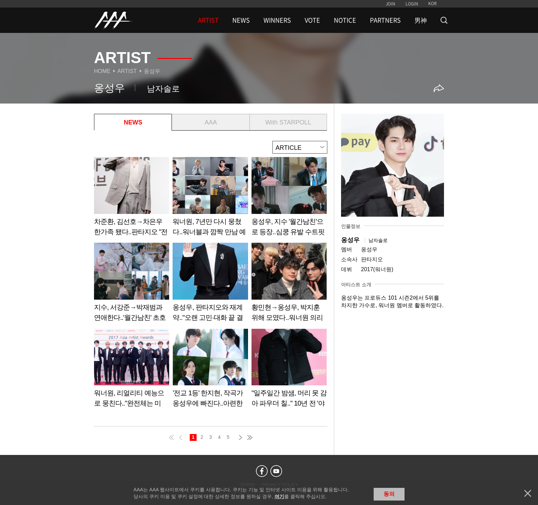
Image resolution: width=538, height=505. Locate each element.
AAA (210, 122)
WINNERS (277, 20)
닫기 (527, 493)
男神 (420, 20)
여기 (279, 496)
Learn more (131, 198)
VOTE (312, 20)
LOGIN (412, 4)
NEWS (241, 20)
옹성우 (152, 71)
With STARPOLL (288, 122)
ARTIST (208, 20)
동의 (389, 494)
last (249, 436)
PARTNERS (385, 20)
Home (102, 71)
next (239, 436)
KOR (432, 3)
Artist (127, 71)
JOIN (390, 4)
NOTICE (345, 20)
